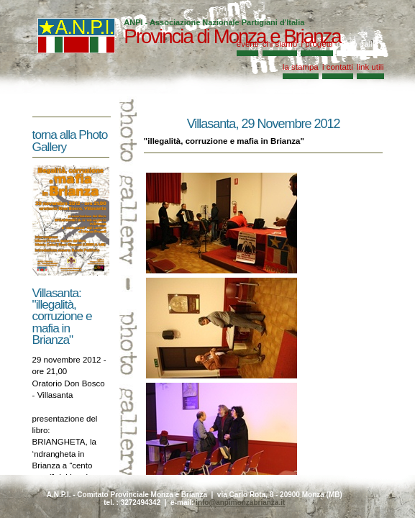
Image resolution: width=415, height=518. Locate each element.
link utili (370, 67)
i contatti (337, 67)
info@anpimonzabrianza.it (240, 502)
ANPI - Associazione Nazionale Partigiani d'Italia (214, 22)
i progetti (316, 44)
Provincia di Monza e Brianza (232, 36)
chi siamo (280, 44)
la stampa (301, 67)
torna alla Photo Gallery (70, 140)
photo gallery (360, 44)
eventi (248, 44)
